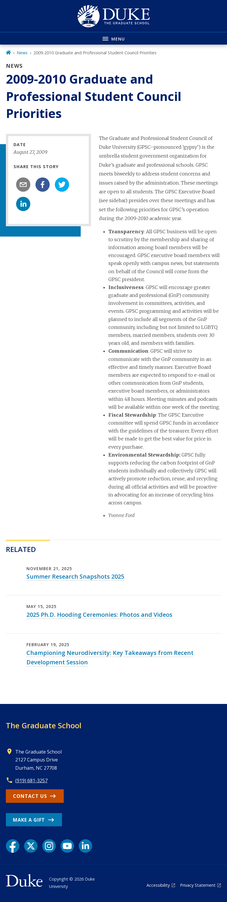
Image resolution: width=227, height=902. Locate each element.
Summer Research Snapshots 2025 (75, 576)
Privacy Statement (198, 885)
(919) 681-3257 (31, 780)
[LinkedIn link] (85, 846)
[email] (23, 184)
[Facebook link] (12, 846)
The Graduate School (43, 725)
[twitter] (62, 184)
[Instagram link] (49, 846)
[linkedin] (23, 204)
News (22, 52)
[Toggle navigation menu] (113, 38)
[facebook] (42, 184)
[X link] (31, 846)
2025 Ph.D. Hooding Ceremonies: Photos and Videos (99, 615)
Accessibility (158, 885)
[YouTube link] (67, 846)
